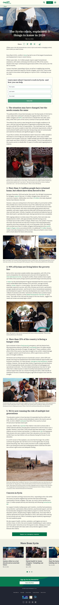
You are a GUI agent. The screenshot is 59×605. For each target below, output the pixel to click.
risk (41, 431)
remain (13, 285)
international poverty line (14, 277)
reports (16, 196)
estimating (33, 347)
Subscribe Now (29, 583)
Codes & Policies (36, 593)
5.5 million (43, 228)
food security (25, 345)
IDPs (20, 118)
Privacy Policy (28, 593)
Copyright (22, 593)
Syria (25, 55)
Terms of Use (43, 593)
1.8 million (36, 198)
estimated (23, 421)
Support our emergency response (29, 534)
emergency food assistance (39, 361)
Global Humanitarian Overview (35, 294)
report (9, 281)
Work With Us (16, 593)
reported (23, 426)
